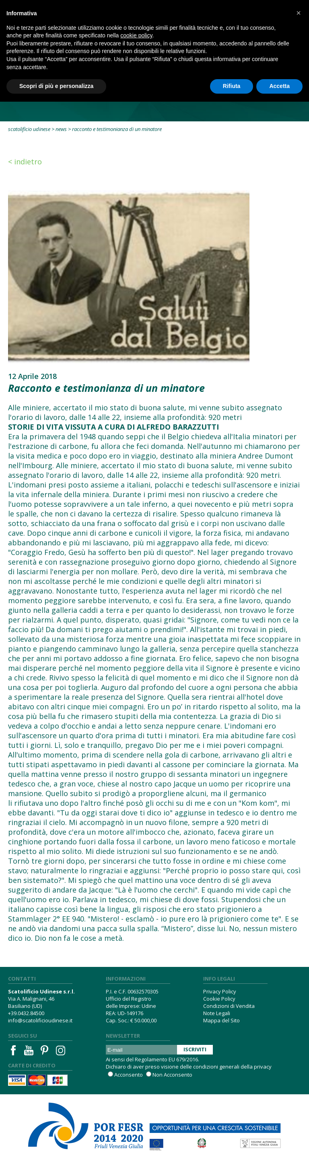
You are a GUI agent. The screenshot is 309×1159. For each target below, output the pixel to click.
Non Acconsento (172, 1074)
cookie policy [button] (136, 35)
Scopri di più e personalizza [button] (56, 86)
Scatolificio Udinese (29, 129)
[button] (298, 12)
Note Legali (216, 1013)
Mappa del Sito (221, 1020)
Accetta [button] (279, 86)
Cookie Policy (219, 998)
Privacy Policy (219, 991)
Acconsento (128, 1074)
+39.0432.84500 (26, 1013)
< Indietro (25, 161)
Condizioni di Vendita (229, 1006)
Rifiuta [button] (232, 86)
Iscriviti (194, 1049)
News (61, 129)
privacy (263, 1066)
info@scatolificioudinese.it (40, 1020)
